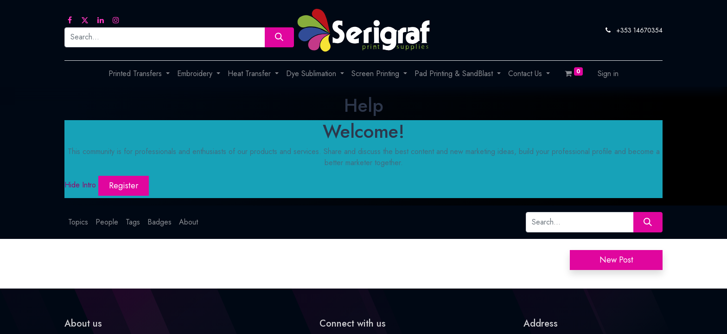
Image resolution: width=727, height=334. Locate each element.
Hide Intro (80, 185)
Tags (133, 222)
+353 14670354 (639, 30)
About (188, 222)
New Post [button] (616, 260)
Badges (159, 222)
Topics (78, 222)
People (107, 222)
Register (124, 186)
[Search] (279, 37)
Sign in (608, 73)
